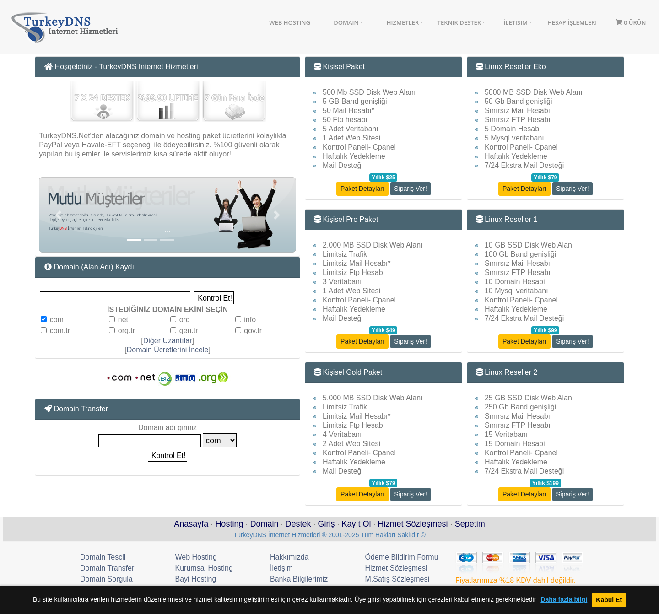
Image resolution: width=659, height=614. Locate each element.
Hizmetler (403, 22)
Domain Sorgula (106, 579)
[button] (58, 215)
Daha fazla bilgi (563, 599)
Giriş (326, 523)
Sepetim (470, 523)
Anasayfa (191, 523)
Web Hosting (289, 22)
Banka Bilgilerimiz (299, 579)
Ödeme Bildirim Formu (401, 557)
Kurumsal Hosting (204, 568)
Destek (298, 523)
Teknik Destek (459, 22)
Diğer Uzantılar (167, 341)
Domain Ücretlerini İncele (168, 350)
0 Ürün (631, 22)
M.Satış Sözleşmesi (397, 579)
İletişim (515, 22)
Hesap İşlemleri (572, 22)
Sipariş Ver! (410, 188)
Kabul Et (609, 599)
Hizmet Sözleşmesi (413, 523)
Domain (346, 22)
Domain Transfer (107, 568)
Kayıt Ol (356, 523)
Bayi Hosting (195, 579)
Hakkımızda (289, 557)
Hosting (229, 523)
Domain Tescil (102, 557)
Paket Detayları (362, 188)
